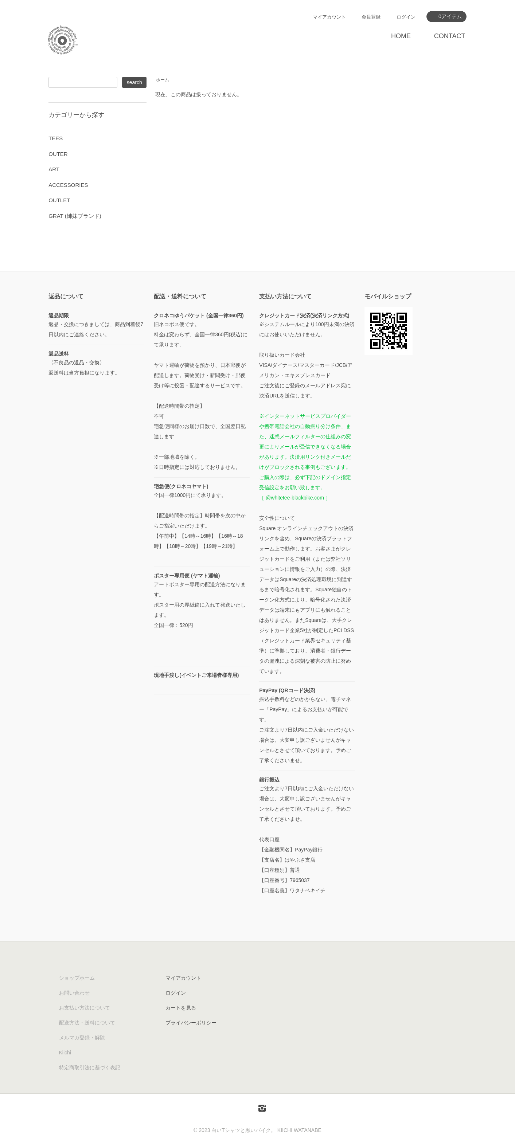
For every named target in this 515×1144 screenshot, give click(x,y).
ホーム (162, 79)
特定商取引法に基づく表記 (89, 1067)
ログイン (406, 17)
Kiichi (65, 1052)
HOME (401, 36)
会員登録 (371, 17)
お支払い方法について (84, 1008)
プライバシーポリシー (190, 1023)
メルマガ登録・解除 (82, 1038)
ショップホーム (77, 978)
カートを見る (180, 1008)
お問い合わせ (74, 993)
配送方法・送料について (87, 1023)
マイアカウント (329, 17)
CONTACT (449, 36)
